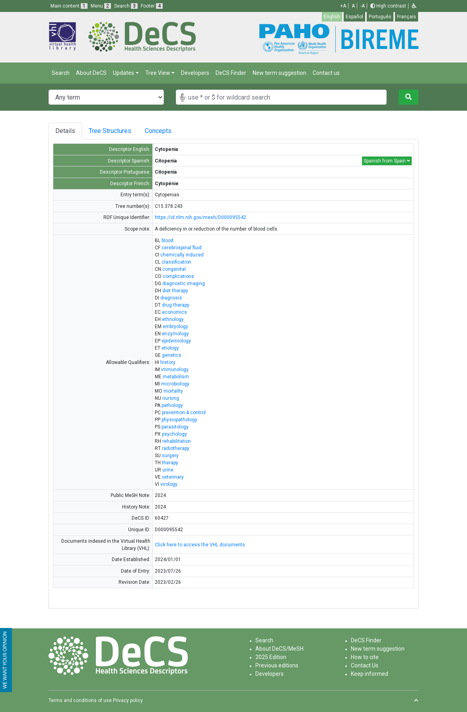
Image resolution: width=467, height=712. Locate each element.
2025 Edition (270, 657)
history (167, 362)
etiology (170, 348)
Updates (123, 73)
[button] (414, 6)
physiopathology (179, 420)
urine (167, 470)
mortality (173, 391)
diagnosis (171, 298)
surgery (170, 455)
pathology (172, 405)
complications (178, 276)
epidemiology (176, 341)
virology (168, 484)
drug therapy (175, 305)
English (332, 17)
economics (174, 312)
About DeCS (91, 73)
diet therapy (175, 290)
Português (380, 17)
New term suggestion (279, 73)
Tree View (157, 73)
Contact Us (364, 665)
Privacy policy (128, 700)
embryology (175, 326)
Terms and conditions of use (80, 700)
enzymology (175, 333)
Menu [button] (101, 6)
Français (406, 17)
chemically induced (182, 255)
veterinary (173, 477)
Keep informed (369, 674)
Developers (195, 73)
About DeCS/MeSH (279, 648)
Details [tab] (65, 131)
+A (343, 6)
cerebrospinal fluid (182, 247)
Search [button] (126, 6)
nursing (170, 398)
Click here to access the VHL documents (200, 545)
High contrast (388, 6)
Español (354, 17)
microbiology (175, 384)
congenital (174, 269)
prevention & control (184, 412)
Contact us (326, 73)
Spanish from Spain (387, 161)
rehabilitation (176, 441)
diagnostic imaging (183, 283)
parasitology (175, 427)
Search (61, 73)
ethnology (173, 319)
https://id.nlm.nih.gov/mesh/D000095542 (200, 217)
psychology (174, 434)
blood (167, 240)
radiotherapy (175, 448)
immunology (175, 369)
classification (176, 262)
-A (362, 6)
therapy (170, 463)
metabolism (176, 376)
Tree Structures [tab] (111, 131)
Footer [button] (152, 6)
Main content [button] (69, 6)
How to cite (365, 657)
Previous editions (276, 665)
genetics (171, 355)
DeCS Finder (231, 73)
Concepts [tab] (166, 131)
